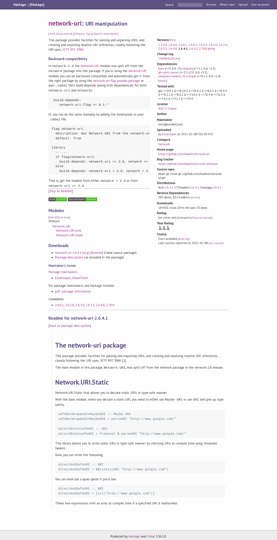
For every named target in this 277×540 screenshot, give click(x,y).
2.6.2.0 (69, 302)
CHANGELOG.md (169, 58)
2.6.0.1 (182, 45)
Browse (211, 5)
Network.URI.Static (69, 232)
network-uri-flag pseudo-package (116, 80)
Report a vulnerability (105, 33)
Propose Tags (83, 33)
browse (97, 250)
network (67, 33)
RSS (173, 40)
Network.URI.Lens (68, 228)
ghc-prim (163, 72)
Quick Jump (63, 214)
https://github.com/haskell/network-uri (183, 154)
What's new (227, 5)
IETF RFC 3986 (73, 49)
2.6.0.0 (172, 45)
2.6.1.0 (213, 45)
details (162, 80)
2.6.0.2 (59, 302)
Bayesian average (202, 217)
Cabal (151, 533)
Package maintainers (62, 269)
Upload (243, 5)
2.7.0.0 (110, 302)
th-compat (189, 76)
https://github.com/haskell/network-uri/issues (188, 164)
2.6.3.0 (79, 302)
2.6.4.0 (100, 302)
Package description (69, 254)
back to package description (70, 323)
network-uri (65, 23)
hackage (134, 533)
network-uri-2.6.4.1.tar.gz (72, 250)
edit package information (73, 289)
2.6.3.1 (90, 302)
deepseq (188, 68)
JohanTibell (80, 275)
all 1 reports (216, 243)
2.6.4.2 (193, 48)
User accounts (260, 5)
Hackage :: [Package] (28, 4)
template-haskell (169, 76)
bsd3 (52, 33)
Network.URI (90, 66)
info (211, 48)
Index (52, 214)
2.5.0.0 (162, 45)
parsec (175, 72)
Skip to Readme (61, 188)
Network (164, 144)
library (59, 33)
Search (169, 5)
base (161, 68)
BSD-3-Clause (167, 108)
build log (184, 239)
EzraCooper (63, 275)
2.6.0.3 (203, 45)
